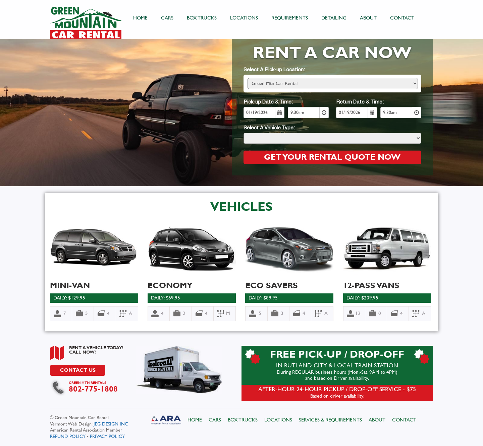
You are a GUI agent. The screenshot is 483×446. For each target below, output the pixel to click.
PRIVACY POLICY (107, 436)
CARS (167, 18)
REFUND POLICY (68, 436)
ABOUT (368, 18)
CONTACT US (78, 370)
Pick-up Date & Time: (267, 102)
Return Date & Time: (359, 102)
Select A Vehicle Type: (268, 128)
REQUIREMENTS (290, 18)
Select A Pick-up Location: (274, 70)
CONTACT (402, 18)
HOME (140, 18)
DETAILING (334, 18)
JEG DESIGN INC (111, 424)
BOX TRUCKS (202, 18)
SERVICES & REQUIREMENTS (330, 419)
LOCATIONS (244, 18)
